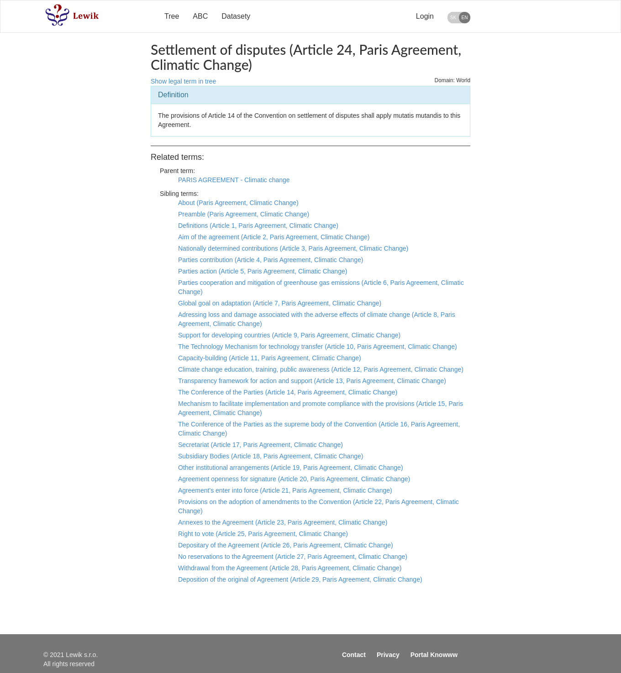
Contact (354, 655)
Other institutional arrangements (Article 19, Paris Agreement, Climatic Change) (290, 467)
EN (465, 17)
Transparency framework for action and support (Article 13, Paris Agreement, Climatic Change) (312, 380)
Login (425, 16)
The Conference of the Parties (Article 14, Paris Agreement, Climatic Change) (287, 392)
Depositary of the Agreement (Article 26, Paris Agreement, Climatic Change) (285, 545)
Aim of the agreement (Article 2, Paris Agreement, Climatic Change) (273, 237)
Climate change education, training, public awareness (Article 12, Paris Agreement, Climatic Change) (320, 369)
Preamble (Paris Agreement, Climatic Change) (243, 214)
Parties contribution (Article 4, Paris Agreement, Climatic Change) (270, 259)
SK (453, 17)
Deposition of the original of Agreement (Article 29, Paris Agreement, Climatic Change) (300, 579)
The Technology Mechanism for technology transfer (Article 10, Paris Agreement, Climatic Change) (317, 346)
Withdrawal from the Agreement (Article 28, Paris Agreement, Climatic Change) (289, 568)
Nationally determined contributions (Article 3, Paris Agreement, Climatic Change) (293, 248)
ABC (200, 16)
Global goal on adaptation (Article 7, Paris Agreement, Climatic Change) (279, 303)
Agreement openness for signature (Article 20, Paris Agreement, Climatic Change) (294, 479)
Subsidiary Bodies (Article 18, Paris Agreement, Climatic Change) (270, 456)
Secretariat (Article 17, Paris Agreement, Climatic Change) (260, 444)
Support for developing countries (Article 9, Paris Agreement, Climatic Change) (289, 335)
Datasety (235, 16)
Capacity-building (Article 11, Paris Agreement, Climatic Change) (269, 358)
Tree (171, 16)
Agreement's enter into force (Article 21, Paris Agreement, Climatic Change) (285, 490)
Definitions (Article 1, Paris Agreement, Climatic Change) (258, 225)
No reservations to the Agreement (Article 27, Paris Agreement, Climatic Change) (292, 556)
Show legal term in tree (183, 81)
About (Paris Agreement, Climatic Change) (238, 202)
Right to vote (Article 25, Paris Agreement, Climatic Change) (263, 533)
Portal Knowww (434, 655)
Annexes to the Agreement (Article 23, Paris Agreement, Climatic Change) (282, 522)
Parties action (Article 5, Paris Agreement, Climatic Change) (262, 271)
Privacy (388, 655)
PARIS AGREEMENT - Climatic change (234, 180)
